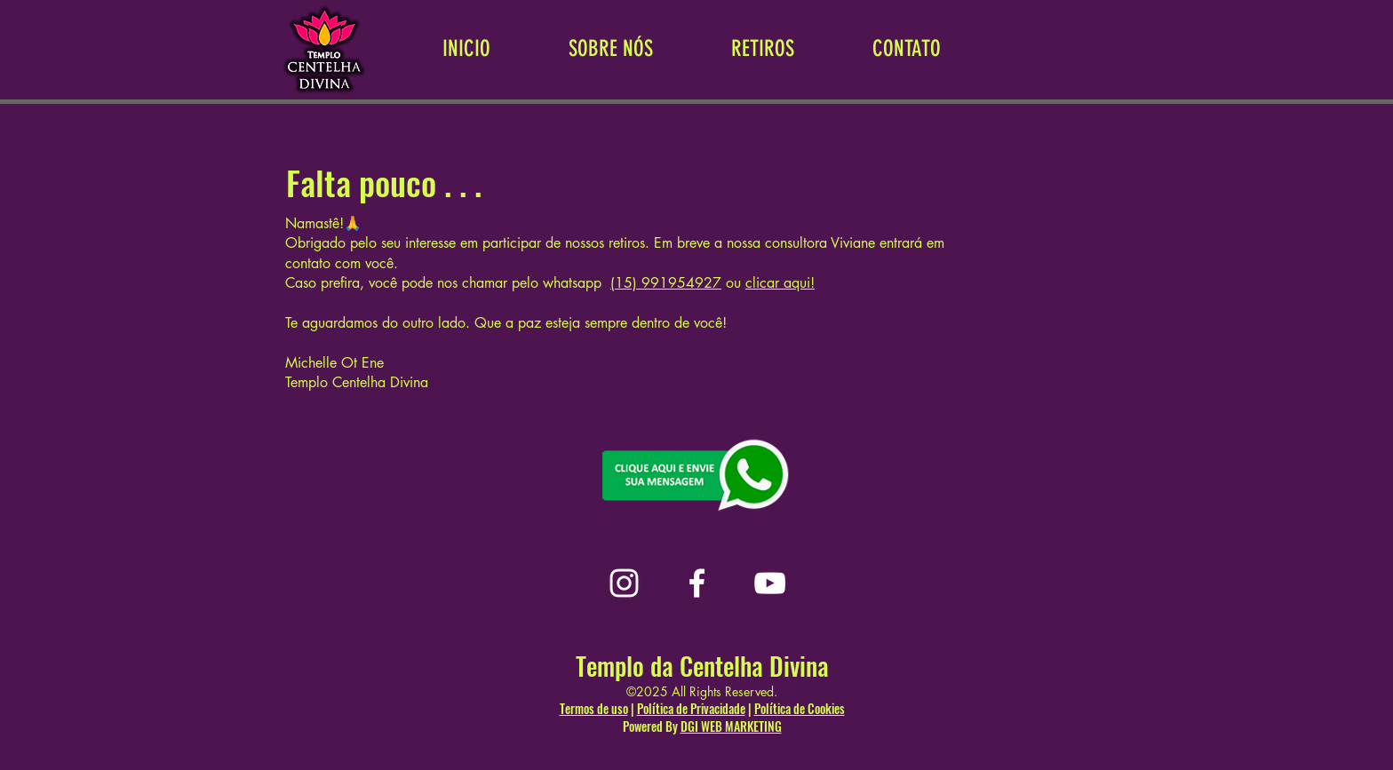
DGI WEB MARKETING (731, 726)
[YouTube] (770, 583)
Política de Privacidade (691, 708)
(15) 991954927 (665, 283)
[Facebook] (697, 583)
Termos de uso (594, 708)
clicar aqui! (780, 283)
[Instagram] (624, 583)
